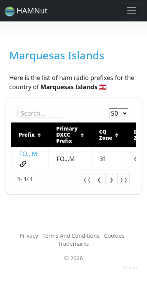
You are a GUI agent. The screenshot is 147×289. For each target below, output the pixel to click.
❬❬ (87, 179)
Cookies (114, 235)
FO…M (28, 154)
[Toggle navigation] (131, 10)
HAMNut (26, 10)
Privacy (29, 235)
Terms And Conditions (71, 235)
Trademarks (73, 243)
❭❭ (123, 179)
